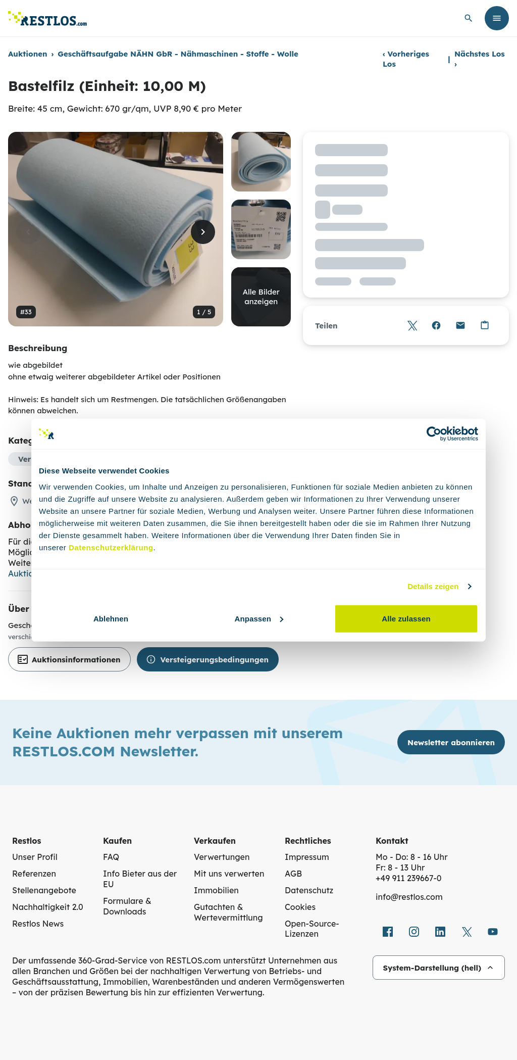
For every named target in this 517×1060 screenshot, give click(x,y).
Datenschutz (309, 890)
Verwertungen (221, 857)
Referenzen (34, 874)
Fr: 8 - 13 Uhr (400, 867)
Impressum (307, 857)
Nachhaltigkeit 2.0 (47, 907)
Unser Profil (35, 857)
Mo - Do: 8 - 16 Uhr (412, 857)
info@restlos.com (409, 897)
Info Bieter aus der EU (140, 879)
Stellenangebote (44, 890)
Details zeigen (432, 586)
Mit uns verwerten (229, 874)
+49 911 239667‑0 (409, 878)
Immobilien (216, 890)
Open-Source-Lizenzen (312, 929)
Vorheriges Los (406, 59)
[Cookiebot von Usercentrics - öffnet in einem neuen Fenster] (434, 434)
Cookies (300, 907)
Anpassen (259, 618)
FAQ (111, 857)
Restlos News (38, 924)
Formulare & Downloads (127, 906)
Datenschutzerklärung (111, 547)
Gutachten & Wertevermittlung (228, 912)
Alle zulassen (406, 618)
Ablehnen (110, 618)
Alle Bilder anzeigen (261, 297)
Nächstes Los (479, 59)
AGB (293, 874)
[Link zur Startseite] (47, 18)
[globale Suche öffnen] (468, 18)
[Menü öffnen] (497, 18)
